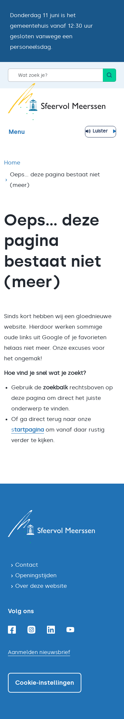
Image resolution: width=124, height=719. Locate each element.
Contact (26, 564)
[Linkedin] (51, 630)
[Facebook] (12, 630)
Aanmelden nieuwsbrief (39, 652)
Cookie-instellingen (44, 682)
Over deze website (41, 586)
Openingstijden (36, 575)
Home (12, 162)
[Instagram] (31, 630)
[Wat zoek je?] (55, 75)
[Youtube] (70, 630)
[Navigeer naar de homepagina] (62, 526)
